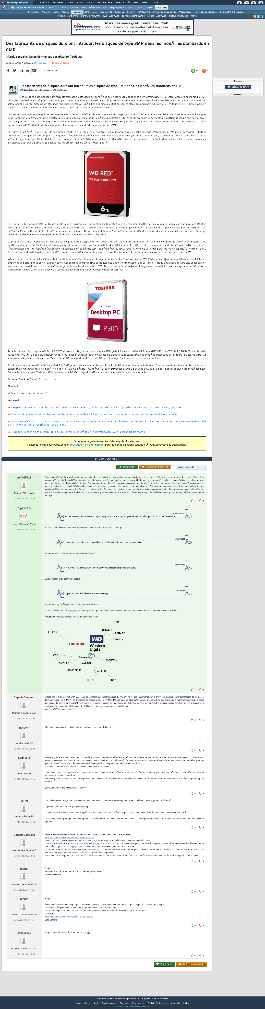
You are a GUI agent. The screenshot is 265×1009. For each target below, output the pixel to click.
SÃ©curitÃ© (144, 12)
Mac (95, 12)
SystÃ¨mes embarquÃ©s (164, 12)
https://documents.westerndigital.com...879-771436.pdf (69, 844)
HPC (87, 12)
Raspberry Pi (106, 12)
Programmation (117, 8)
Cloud (50, 8)
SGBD (130, 8)
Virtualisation (185, 12)
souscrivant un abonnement (87, 447)
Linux (56, 12)
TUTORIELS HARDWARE (133, 16)
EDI (105, 8)
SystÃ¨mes (161, 8)
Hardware (77, 12)
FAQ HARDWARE (111, 16)
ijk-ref (24, 807)
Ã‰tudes (133, 2)
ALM (64, 8)
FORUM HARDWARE (91, 16)
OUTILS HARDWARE (178, 16)
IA (58, 8)
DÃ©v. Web (94, 8)
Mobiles (149, 8)
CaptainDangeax (24, 703)
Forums (44, 2)
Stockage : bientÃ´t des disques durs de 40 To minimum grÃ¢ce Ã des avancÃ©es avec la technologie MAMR (78, 434)
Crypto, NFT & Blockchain (232, 12)
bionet (24, 875)
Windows (46, 12)
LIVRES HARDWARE (156, 16)
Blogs (80, 2)
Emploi (119, 2)
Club (155, 2)
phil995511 (24, 484)
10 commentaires (60, 65)
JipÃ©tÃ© (24, 514)
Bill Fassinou (40, 65)
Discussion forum (238, 87)
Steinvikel (24, 764)
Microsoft (74, 8)
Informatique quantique (206, 12)
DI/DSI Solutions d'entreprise (30, 8)
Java (84, 8)
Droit (145, 2)
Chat (90, 2)
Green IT (131, 12)
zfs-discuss (49, 381)
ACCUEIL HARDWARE (68, 16)
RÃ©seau (119, 12)
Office (139, 8)
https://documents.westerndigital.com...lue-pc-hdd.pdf (69, 923)
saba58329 (24, 939)
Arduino (65, 12)
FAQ (70, 2)
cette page (73, 617)
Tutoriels (58, 2)
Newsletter (104, 2)
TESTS (194, 16)
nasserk (24, 734)
